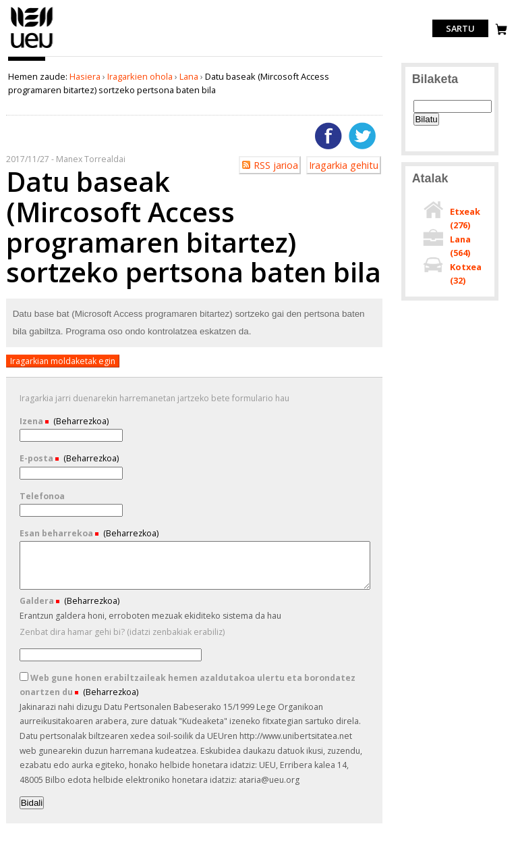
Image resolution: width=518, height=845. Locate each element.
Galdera (38, 601)
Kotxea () (466, 273)
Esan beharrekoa (57, 533)
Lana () (460, 246)
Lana (188, 76)
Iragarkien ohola (140, 76)
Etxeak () (465, 218)
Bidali (32, 803)
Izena (32, 421)
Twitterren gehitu (362, 135)
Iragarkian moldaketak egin (62, 361)
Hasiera (84, 76)
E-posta (37, 458)
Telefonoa (42, 496)
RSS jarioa (276, 165)
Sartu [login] (460, 28)
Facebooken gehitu (328, 135)
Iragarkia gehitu (343, 165)
